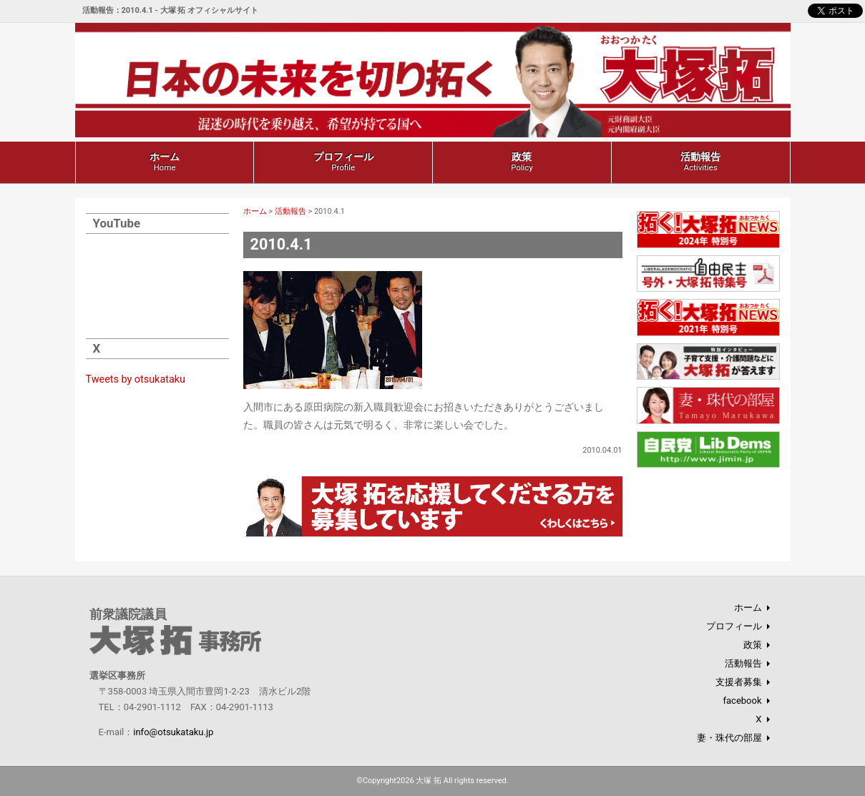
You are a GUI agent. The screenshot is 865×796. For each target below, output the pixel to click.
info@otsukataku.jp (173, 732)
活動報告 (700, 161)
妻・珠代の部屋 (729, 737)
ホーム (165, 161)
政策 (522, 161)
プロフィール (343, 161)
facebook (742, 700)
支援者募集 (738, 682)
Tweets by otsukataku (136, 379)
